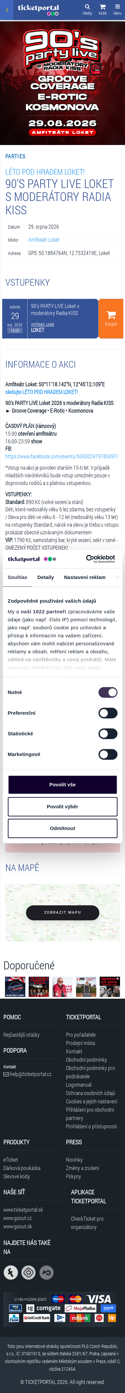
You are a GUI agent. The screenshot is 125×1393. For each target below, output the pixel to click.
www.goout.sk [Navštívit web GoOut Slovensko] (17, 1226)
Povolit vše (62, 784)
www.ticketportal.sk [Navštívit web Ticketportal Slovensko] (23, 1209)
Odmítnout (62, 828)
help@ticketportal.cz (27, 1073)
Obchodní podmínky (86, 1059)
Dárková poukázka (21, 1167)
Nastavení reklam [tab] (85, 577)
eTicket (10, 1159)
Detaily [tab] (45, 577)
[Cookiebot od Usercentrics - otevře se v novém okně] (87, 559)
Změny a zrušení (82, 1167)
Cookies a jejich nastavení (91, 1101)
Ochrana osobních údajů (90, 1092)
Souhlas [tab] (17, 577)
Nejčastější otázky (21, 1034)
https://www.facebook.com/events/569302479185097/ (61, 456)
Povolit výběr (62, 806)
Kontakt (74, 1051)
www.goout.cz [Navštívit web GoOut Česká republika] (17, 1217)
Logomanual (78, 1084)
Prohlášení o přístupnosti (91, 1126)
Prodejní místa (80, 1042)
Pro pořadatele (81, 1034)
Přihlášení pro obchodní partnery (90, 1113)
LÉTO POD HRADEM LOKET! (45, 171)
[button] (102, 10)
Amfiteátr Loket (44, 239)
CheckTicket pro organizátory (87, 1222)
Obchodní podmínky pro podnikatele (90, 1072)
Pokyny (73, 1176)
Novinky (74, 1159)
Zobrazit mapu (62, 912)
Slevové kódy (16, 1176)
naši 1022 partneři (43, 611)
